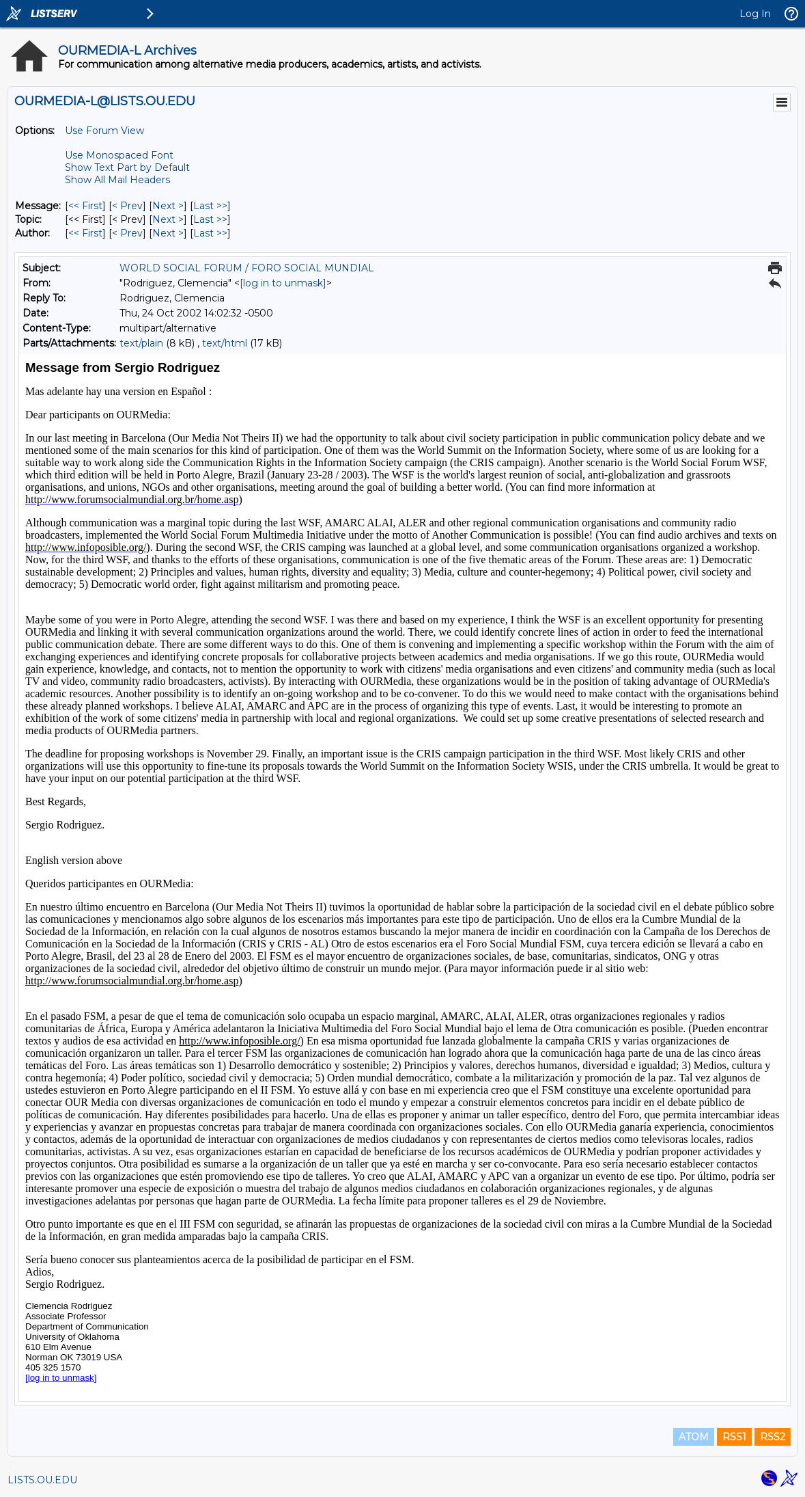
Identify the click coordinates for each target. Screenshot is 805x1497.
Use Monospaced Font (119, 155)
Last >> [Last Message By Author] (210, 233)
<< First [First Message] (85, 206)
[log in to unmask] (283, 283)
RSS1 (734, 1437)
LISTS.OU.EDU (42, 1480)
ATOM (694, 1437)
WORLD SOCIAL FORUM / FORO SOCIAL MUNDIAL (246, 268)
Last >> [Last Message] (210, 206)
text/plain (141, 343)
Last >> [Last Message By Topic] (210, 219)
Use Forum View (104, 130)
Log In (755, 14)
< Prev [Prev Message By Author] (127, 233)
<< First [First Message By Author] (85, 233)
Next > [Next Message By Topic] (168, 219)
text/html (224, 343)
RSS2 (772, 1437)
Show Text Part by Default (127, 167)
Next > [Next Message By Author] (168, 233)
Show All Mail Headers (117, 180)
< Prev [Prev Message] (127, 206)
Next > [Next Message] (168, 206)
